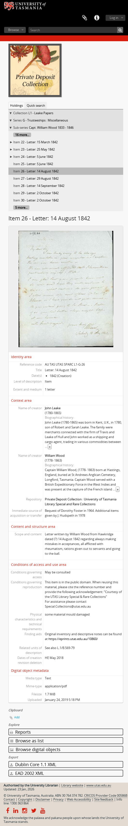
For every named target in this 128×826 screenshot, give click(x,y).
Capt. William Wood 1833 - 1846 (51, 127)
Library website (72, 785)
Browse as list (27, 741)
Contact (9, 799)
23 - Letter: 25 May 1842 (38, 149)
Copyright (25, 799)
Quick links (97, 18)
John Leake (53, 408)
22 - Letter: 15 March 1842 (39, 142)
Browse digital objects (35, 749)
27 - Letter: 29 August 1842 (40, 178)
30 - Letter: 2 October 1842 (40, 200)
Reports (20, 732)
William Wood (55, 455)
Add (17, 717)
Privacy (58, 799)
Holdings (16, 105)
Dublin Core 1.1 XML (33, 764)
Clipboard (85, 18)
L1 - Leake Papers (40, 113)
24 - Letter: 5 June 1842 (37, 156)
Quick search (36, 105)
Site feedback (103, 799)
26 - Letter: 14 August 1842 (40, 171)
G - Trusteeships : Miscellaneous (45, 120)
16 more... (22, 135)
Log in (114, 18)
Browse (13, 30)
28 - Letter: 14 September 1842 (42, 186)
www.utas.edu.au (98, 785)
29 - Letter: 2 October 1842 (40, 193)
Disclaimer (42, 799)
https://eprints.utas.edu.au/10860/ (73, 639)
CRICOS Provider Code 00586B (105, 795)
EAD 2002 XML (27, 773)
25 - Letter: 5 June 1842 (37, 164)
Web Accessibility (79, 799)
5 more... (21, 207)
